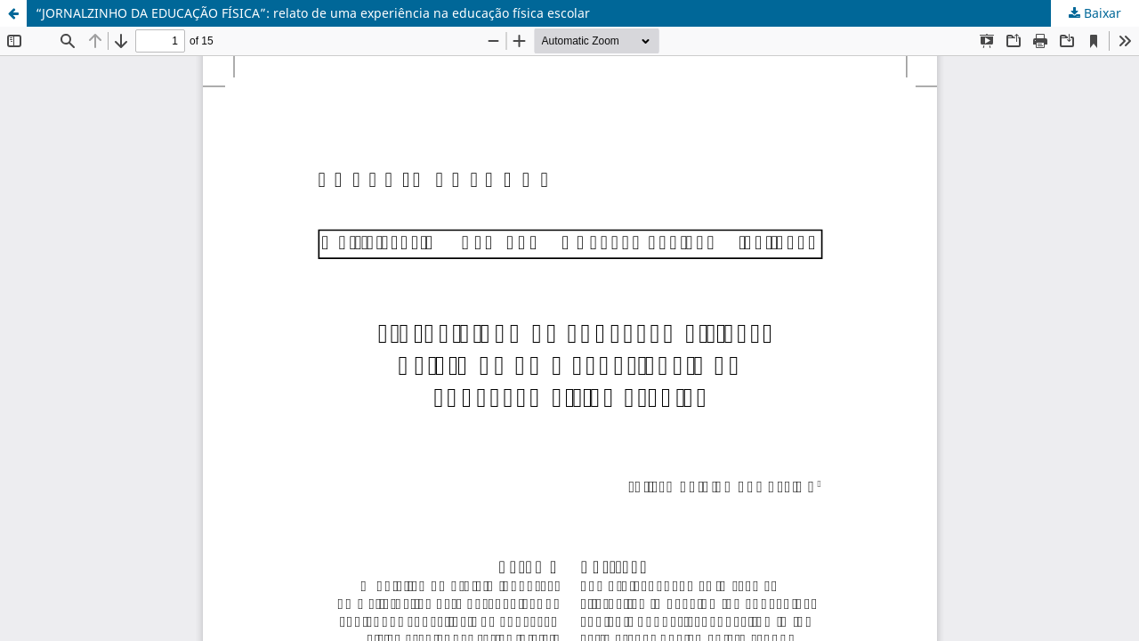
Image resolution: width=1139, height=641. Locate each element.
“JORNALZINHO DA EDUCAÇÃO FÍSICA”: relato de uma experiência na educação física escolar (313, 12)
